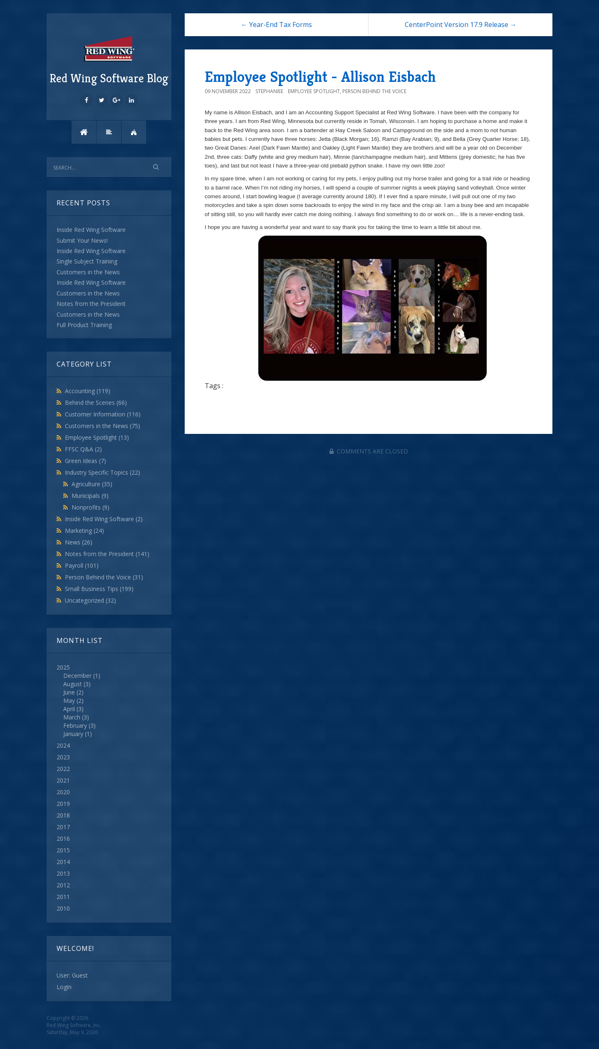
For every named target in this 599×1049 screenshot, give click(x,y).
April (69, 709)
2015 (63, 850)
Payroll (82, 565)
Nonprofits (90, 507)
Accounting (87, 391)
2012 (63, 885)
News (78, 542)
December (77, 676)
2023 (63, 757)
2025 (109, 700)
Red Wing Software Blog (109, 59)
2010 (63, 908)
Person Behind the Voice (104, 577)
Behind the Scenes (96, 402)
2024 (63, 745)
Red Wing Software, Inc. (74, 1025)
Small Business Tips (99, 589)
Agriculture (92, 484)
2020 (63, 792)
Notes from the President (107, 554)
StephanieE (269, 91)
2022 (63, 769)
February (75, 725)
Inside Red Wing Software (104, 519)
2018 (63, 815)
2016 (63, 838)
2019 (63, 804)
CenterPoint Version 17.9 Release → (461, 24)
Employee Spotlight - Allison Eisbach (320, 76)
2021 (63, 780)
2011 (63, 897)
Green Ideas (85, 461)
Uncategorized (90, 600)
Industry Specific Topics (102, 472)
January (73, 734)
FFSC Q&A (83, 449)
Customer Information (103, 414)
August (72, 684)
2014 (63, 862)
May (69, 700)
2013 (63, 873)
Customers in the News (102, 426)
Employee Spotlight (97, 437)
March (71, 717)
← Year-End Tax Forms (276, 24)
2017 (63, 827)
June (69, 692)
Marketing (84, 530)
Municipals (90, 496)
